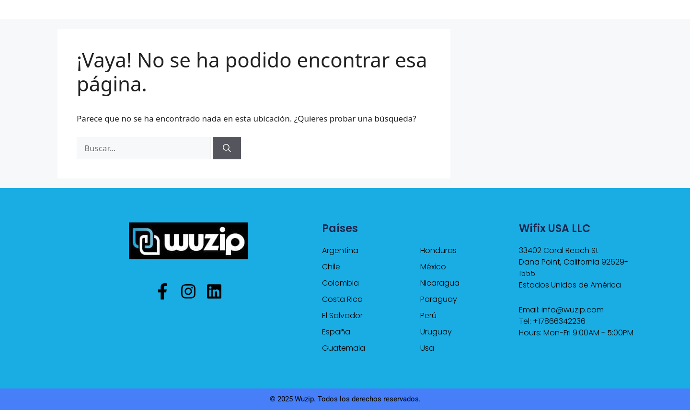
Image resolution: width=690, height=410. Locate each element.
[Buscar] (227, 148)
